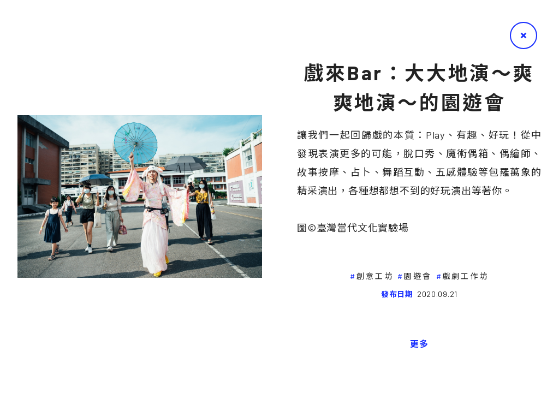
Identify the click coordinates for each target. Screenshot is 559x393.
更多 (419, 343)
